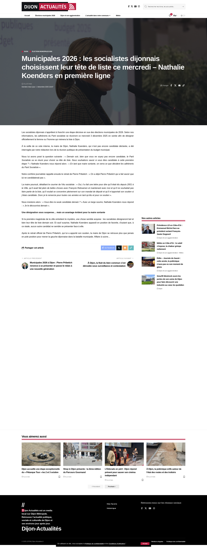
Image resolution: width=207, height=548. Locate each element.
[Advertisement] (163, 170)
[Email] (179, 86)
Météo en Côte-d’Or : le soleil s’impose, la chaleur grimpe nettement (169, 244)
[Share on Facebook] (171, 86)
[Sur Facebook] (129, 6)
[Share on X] (175, 86)
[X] (132, 6)
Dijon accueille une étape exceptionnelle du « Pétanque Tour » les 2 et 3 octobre (40, 472)
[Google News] (135, 6)
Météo (181, 251)
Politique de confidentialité (96, 544)
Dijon (26, 51)
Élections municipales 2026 (45, 51)
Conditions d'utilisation (121, 544)
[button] (145, 543)
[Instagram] (138, 6)
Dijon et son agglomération (168, 236)
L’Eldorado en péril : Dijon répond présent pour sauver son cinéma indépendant (122, 472)
